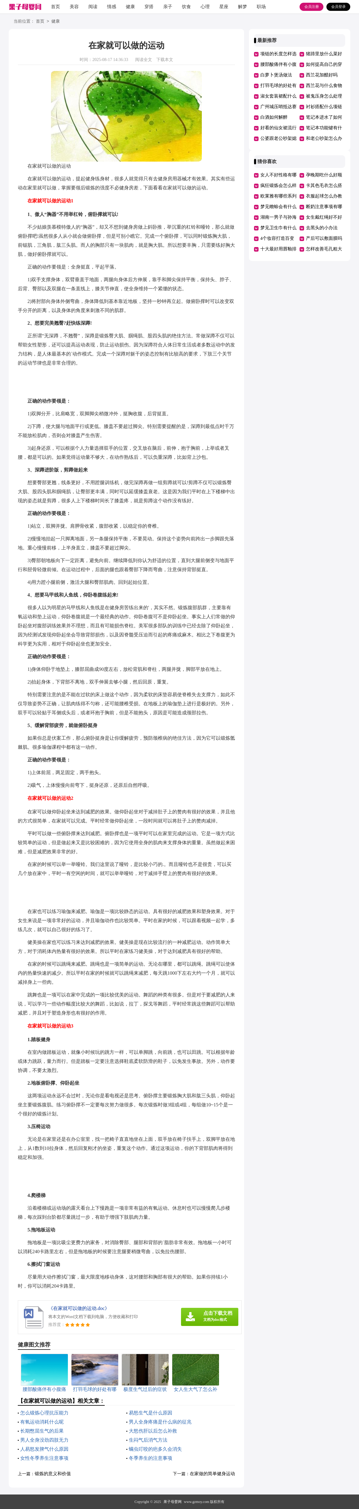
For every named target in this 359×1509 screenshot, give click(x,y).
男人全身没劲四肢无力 (44, 1440)
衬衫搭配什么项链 (324, 106)
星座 (223, 6)
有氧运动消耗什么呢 (42, 1421)
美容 (74, 6)
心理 (205, 6)
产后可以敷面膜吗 (324, 238)
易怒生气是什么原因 (150, 1412)
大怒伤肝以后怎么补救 (153, 1430)
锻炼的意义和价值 (53, 1473)
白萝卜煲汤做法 (276, 74)
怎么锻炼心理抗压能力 (44, 1412)
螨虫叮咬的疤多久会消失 (155, 1449)
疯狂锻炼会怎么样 (278, 185)
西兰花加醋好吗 (322, 74)
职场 (261, 6)
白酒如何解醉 (274, 117)
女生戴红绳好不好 (324, 217)
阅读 (92, 6)
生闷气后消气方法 (148, 1440)
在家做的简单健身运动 (212, 1473)
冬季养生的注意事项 (150, 1458)
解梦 (242, 6)
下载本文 (164, 59)
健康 (130, 6)
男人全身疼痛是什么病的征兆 (160, 1421)
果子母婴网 (173, 1502)
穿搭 (149, 6)
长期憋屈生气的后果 (42, 1430)
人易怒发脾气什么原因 (44, 1449)
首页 (55, 6)
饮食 (186, 6)
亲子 (167, 6)
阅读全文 (143, 59)
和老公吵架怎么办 (324, 138)
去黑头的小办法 (322, 227)
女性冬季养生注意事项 (44, 1458)
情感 (111, 6)
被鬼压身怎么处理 (324, 96)
